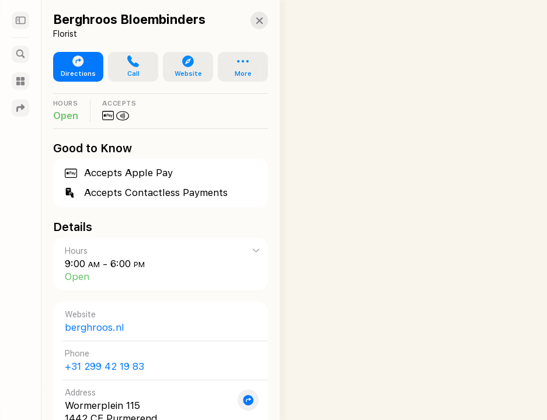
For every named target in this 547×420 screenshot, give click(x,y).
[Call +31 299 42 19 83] (156, 360)
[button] (250, 20)
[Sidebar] (20, 20)
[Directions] (20, 107)
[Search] (20, 54)
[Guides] (20, 81)
